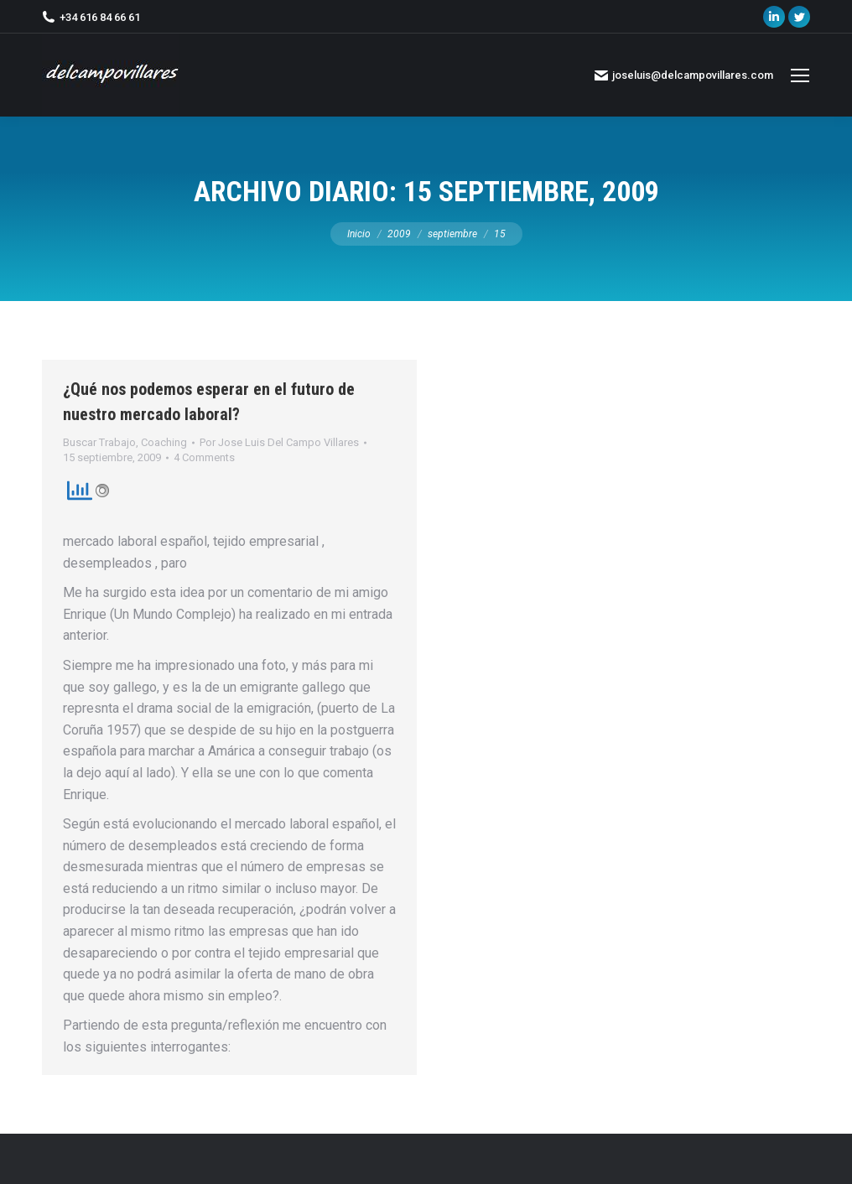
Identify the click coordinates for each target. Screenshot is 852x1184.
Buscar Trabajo (99, 442)
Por (279, 442)
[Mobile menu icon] (800, 75)
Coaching (164, 442)
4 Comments (204, 457)
